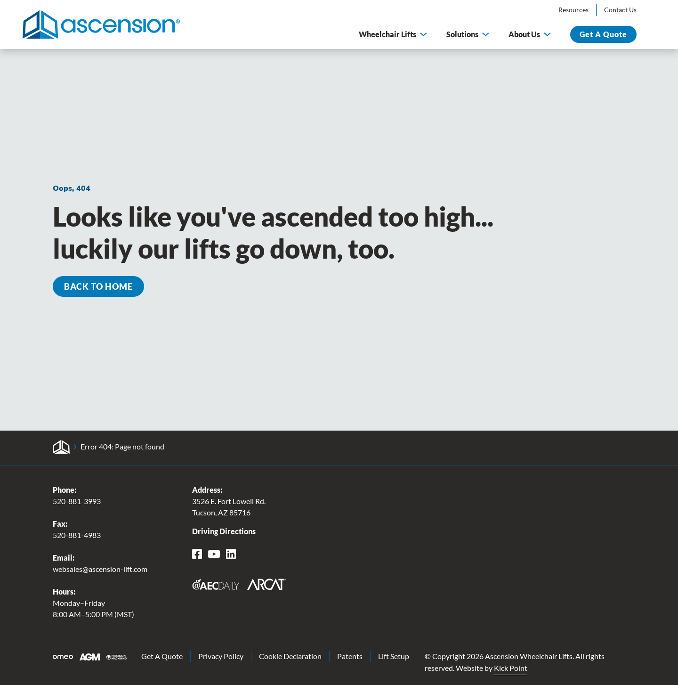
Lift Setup (393, 656)
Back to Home (98, 286)
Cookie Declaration (290, 656)
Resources (573, 10)
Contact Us (620, 10)
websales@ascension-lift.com (100, 568)
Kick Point (510, 667)
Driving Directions (224, 531)
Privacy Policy (220, 656)
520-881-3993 (77, 501)
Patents (350, 656)
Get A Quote (162, 656)
